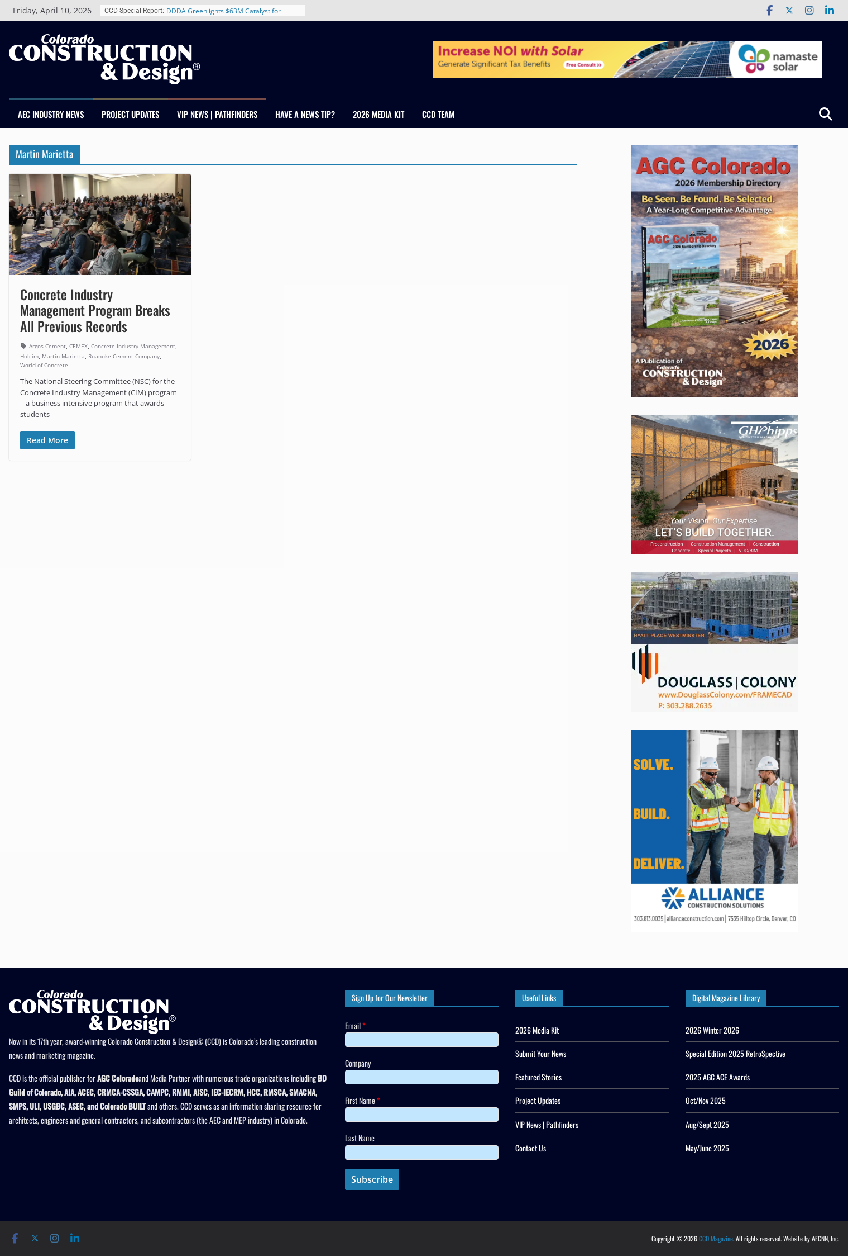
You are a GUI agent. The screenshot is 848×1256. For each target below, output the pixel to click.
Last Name (360, 1138)
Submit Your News (540, 1053)
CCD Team (438, 114)
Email (355, 1025)
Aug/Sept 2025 (707, 1124)
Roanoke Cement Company (124, 356)
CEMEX (78, 346)
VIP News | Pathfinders (217, 114)
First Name (362, 1100)
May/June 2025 (707, 1148)
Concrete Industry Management (133, 346)
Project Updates (130, 114)
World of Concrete (44, 365)
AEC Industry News (51, 114)
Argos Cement (47, 346)
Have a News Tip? (305, 114)
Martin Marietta (63, 356)
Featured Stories (538, 1077)
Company (358, 1063)
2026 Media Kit (378, 114)
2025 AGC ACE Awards (718, 1077)
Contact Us (530, 1148)
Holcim (29, 356)
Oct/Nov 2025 (706, 1100)
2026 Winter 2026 (712, 1030)
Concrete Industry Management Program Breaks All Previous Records (95, 310)
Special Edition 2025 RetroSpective (735, 1053)
